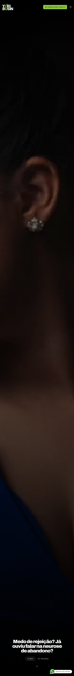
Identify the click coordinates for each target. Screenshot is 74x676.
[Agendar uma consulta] (61, 671)
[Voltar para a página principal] (7, 7)
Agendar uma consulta (55, 7)
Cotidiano (30, 659)
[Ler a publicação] (37, 665)
